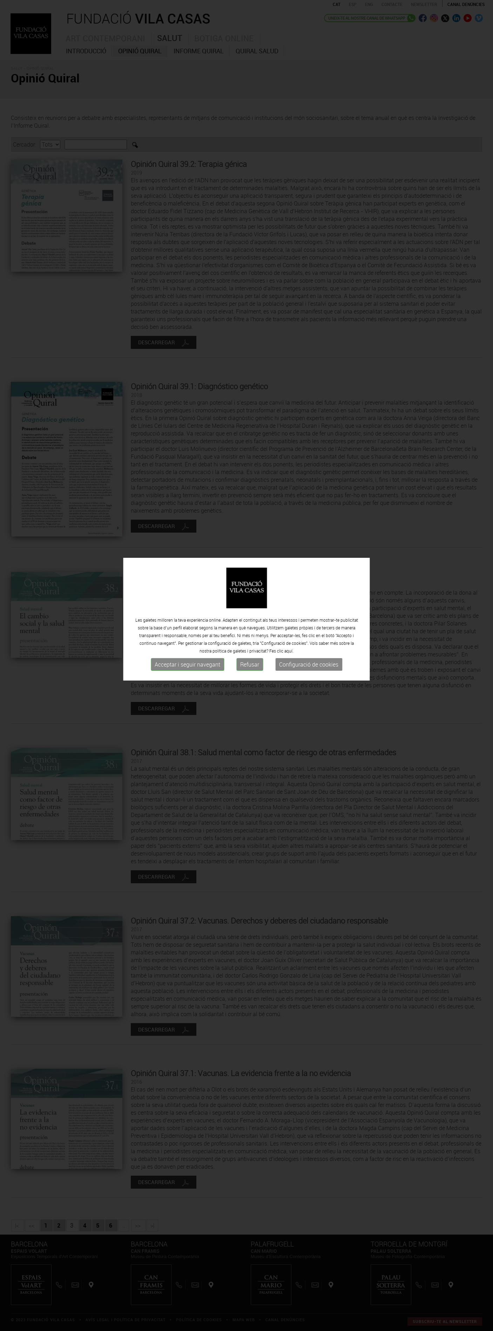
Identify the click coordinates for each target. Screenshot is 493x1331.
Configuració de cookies (308, 644)
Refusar (249, 644)
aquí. (288, 630)
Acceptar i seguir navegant (187, 644)
